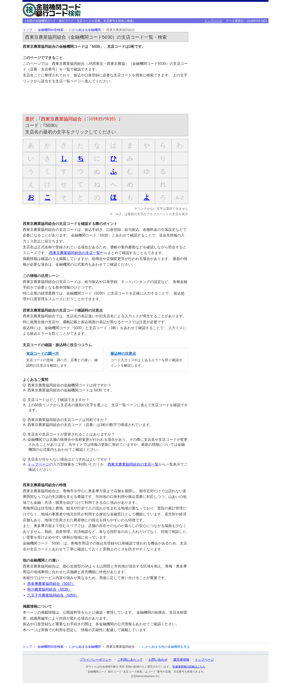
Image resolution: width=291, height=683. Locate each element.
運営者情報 (181, 659)
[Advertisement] (105, 99)
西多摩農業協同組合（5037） (51, 584)
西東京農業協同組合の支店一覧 (74, 253)
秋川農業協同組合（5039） (49, 589)
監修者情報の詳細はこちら (189, 666)
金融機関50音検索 (50, 30)
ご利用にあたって (130, 659)
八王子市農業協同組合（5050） (53, 595)
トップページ (213, 21)
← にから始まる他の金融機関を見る (164, 646)
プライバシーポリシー (96, 659)
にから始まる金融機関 (85, 30)
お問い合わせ (158, 659)
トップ (27, 30)
